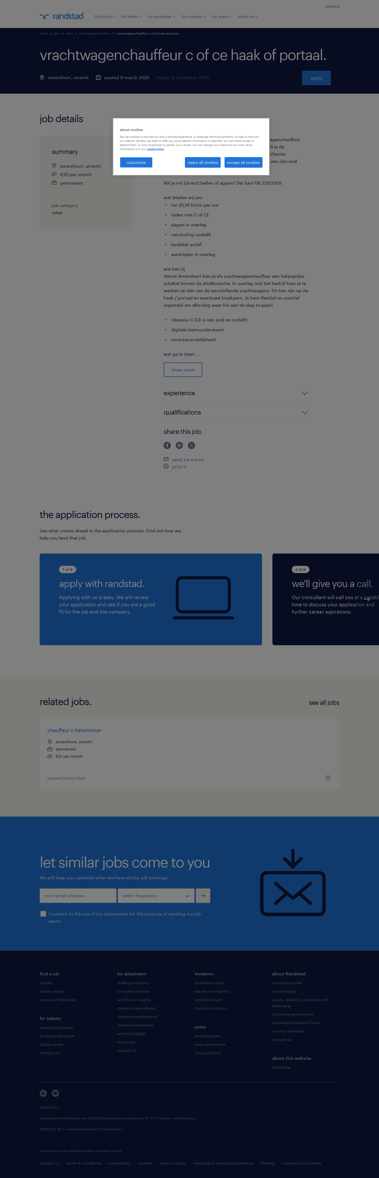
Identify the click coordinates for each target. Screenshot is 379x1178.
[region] (191, 147)
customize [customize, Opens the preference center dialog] (136, 162)
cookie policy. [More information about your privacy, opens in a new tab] (155, 149)
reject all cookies (203, 162)
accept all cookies (243, 162)
